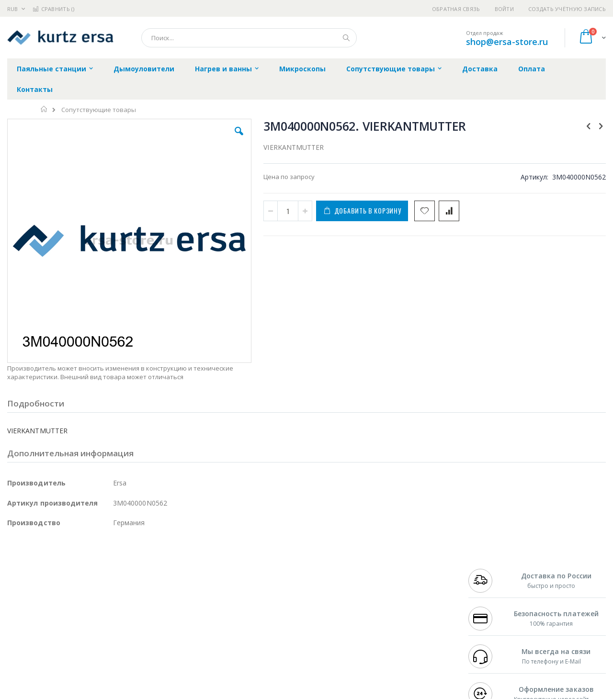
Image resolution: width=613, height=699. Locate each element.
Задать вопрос (235, 634)
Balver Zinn (23, 597)
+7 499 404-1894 (489, 569)
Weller (108, 569)
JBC (61, 569)
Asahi (110, 597)
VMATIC (121, 634)
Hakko (16, 569)
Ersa (41, 569)
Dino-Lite (82, 615)
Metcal (80, 578)
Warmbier (53, 634)
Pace (82, 569)
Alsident (138, 569)
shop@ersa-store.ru (507, 41)
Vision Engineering (34, 615)
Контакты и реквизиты (400, 569)
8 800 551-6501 (492, 597)
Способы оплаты (390, 606)
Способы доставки (393, 588)
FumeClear (45, 578)
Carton (114, 615)
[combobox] (249, 37)
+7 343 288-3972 (489, 588)
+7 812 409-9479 (489, 578)
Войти (504, 8)
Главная (44, 109)
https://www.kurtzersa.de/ (158, 692)
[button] (178, 138)
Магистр (151, 578)
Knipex (55, 653)
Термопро (114, 578)
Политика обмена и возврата (257, 588)
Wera (82, 653)
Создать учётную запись (567, 8)
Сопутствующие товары (98, 110)
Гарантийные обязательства (256, 569)
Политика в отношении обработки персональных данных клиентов (265, 611)
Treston (18, 634)
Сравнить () (53, 8)
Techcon (89, 634)
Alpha (57, 597)
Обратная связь (456, 8)
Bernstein (21, 653)
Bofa (14, 578)
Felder (84, 597)
